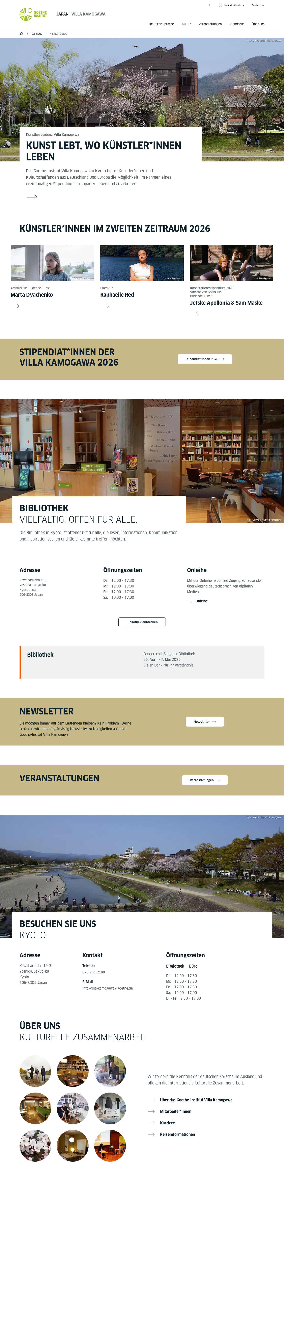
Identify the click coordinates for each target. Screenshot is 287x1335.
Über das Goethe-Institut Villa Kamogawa (198, 1102)
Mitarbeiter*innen (176, 1114)
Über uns (258, 24)
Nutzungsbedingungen (183, 1297)
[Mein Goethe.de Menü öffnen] (232, 5)
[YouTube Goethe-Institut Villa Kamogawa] (142, 1197)
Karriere (167, 1125)
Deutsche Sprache (161, 24)
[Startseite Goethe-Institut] (33, 14)
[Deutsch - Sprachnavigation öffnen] (258, 5)
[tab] (175, 968)
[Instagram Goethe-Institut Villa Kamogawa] (155, 1197)
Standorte (237, 24)
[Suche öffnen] (209, 5)
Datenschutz (151, 1297)
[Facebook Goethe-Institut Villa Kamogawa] (129, 1197)
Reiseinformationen (178, 1137)
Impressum (126, 1297)
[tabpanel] (142, 591)
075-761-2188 (94, 974)
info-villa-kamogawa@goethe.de (108, 990)
